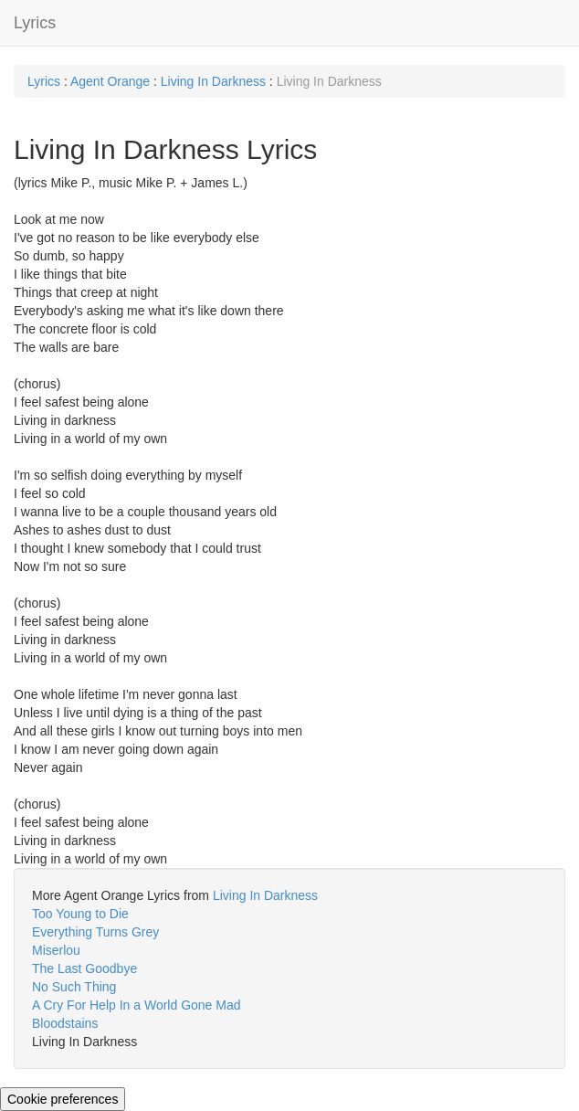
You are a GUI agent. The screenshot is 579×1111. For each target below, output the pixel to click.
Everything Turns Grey (95, 932)
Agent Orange (111, 81)
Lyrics (35, 23)
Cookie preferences (62, 1099)
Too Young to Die (80, 913)
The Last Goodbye (84, 968)
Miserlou (56, 950)
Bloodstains (65, 1023)
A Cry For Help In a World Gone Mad (136, 1005)
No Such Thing (74, 986)
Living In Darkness (213, 81)
